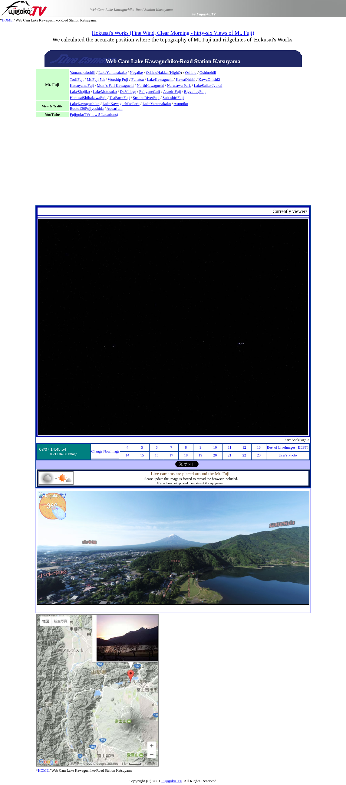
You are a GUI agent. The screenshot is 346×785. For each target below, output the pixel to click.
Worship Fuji (118, 79)
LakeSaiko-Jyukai (208, 85)
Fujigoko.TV (171, 781)
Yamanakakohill (82, 72)
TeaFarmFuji (120, 97)
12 (244, 447)
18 (186, 455)
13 (259, 447)
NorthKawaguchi (150, 85)
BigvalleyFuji (195, 91)
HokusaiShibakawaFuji (88, 97)
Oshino (190, 72)
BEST (302, 447)
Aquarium (115, 108)
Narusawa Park (179, 85)
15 (142, 455)
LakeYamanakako (112, 72)
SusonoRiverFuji (146, 97)
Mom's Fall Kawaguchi (115, 85)
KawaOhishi (185, 79)
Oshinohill (207, 72)
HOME (7, 20)
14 (127, 455)
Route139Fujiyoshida (87, 108)
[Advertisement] (173, 163)
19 (200, 455)
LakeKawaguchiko (84, 103)
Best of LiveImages (281, 447)
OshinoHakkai (157, 72)
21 (230, 455)
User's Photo (287, 455)
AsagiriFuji (172, 91)
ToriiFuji (77, 79)
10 (215, 447)
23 (259, 455)
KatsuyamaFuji (82, 85)
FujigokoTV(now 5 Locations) (94, 114)
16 (156, 455)
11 (230, 447)
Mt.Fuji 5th (96, 79)
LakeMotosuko (105, 91)
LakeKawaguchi (160, 79)
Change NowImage (105, 451)
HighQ (175, 72)
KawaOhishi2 (209, 79)
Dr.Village (128, 91)
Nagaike (136, 72)
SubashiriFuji (173, 97)
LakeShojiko (80, 91)
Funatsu (137, 79)
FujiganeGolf (149, 91)
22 (244, 455)
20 (215, 455)
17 (171, 455)
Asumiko (181, 103)
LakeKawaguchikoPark (121, 103)
